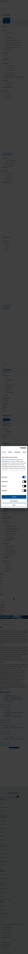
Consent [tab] (4, 452)
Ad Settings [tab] (17, 452)
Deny (14, 505)
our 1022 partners (11, 459)
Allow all (14, 496)
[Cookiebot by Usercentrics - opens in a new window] (20, 448)
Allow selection (14, 501)
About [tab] (24, 452)
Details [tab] (10, 452)
